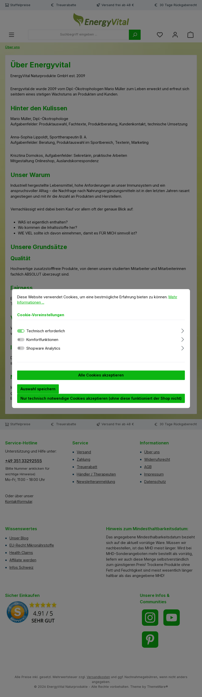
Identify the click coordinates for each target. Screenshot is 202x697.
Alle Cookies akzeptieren (101, 380)
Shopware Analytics (43, 353)
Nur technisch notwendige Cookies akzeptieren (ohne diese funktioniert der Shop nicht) (101, 403)
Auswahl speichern (37, 394)
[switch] (21, 344)
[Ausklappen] (183, 335)
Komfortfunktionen (42, 344)
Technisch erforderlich (45, 336)
